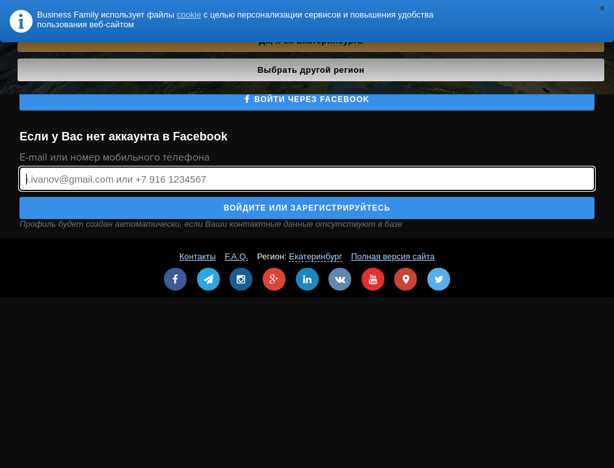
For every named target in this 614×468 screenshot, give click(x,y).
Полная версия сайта (393, 256)
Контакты (198, 256)
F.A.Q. (236, 256)
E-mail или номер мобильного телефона (114, 157)
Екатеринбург (315, 256)
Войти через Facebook (311, 99)
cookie (189, 15)
